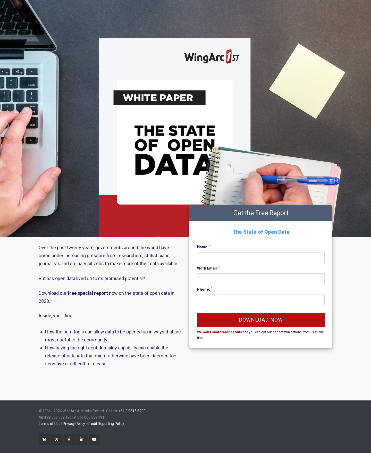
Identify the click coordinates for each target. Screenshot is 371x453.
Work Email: (208, 268)
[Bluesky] (44, 439)
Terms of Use (50, 424)
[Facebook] (69, 439)
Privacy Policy (74, 424)
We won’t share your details (219, 332)
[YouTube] (94, 439)
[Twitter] (56, 439)
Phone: (204, 289)
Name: (203, 246)
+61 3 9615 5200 (132, 411)
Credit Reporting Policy (105, 424)
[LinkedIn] (81, 439)
